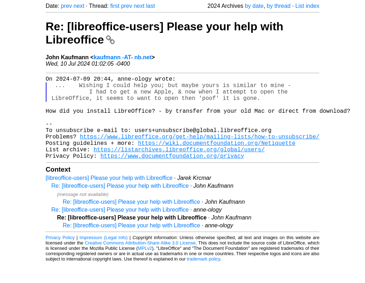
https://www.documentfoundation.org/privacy (172, 174)
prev (66, 6)
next (78, 6)
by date (254, 6)
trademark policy (203, 277)
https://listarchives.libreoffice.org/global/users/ (178, 166)
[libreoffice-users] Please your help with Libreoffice (109, 196)
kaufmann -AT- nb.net (122, 57)
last (150, 6)
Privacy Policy (60, 256)
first (114, 6)
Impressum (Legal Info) (103, 256)
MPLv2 (145, 266)
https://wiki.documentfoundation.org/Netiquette (216, 158)
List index (307, 6)
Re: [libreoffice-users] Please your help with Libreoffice (120, 204)
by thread (279, 6)
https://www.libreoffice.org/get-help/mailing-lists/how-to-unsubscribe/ (199, 151)
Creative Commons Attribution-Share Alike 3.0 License (140, 261)
